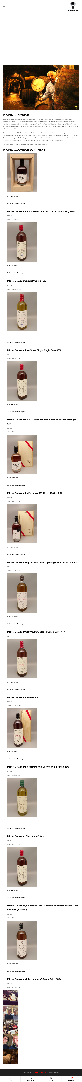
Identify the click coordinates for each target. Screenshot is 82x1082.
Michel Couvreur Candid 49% (22, 697)
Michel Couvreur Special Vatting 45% (26, 281)
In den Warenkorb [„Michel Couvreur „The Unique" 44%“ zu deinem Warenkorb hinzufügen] (12, 821)
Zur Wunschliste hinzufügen (16, 203)
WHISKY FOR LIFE (40, 1072)
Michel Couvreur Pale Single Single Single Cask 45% (34, 350)
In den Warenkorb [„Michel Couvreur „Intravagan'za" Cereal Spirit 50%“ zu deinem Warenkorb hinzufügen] (12, 963)
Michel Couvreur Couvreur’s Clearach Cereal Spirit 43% (36, 631)
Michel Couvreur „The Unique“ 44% (26, 836)
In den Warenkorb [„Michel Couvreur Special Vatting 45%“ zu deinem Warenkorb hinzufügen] (12, 265)
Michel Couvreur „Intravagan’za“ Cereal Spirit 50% (34, 979)
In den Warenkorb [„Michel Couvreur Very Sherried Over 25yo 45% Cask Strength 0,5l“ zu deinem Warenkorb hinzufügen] (12, 196)
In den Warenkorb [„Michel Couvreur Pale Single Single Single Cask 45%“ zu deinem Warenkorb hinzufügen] (12, 335)
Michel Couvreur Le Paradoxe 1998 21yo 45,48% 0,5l (34, 493)
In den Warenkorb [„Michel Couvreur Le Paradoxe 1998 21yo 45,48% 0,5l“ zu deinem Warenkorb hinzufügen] (12, 478)
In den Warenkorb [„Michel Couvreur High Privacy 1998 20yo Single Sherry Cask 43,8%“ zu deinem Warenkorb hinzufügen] (12, 547)
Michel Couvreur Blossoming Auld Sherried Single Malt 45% (38, 766)
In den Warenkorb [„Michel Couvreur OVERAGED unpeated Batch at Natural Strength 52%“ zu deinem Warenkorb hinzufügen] (12, 404)
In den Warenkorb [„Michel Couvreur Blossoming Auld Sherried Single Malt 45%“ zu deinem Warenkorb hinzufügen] (12, 751)
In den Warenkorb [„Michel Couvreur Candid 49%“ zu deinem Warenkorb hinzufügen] (12, 682)
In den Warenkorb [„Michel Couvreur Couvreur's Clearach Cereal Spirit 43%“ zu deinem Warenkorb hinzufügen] (12, 616)
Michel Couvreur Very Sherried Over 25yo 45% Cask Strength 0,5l (41, 211)
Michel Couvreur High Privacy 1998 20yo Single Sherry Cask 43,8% (42, 562)
